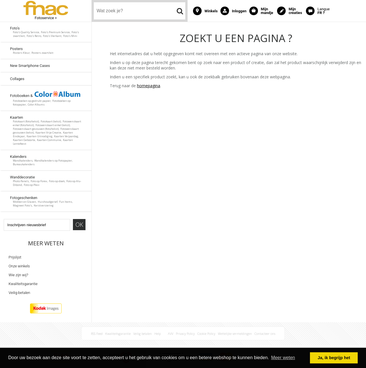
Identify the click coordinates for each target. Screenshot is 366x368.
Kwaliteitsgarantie (23, 284)
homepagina (148, 85)
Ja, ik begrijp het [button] (334, 357)
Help (157, 333)
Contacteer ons (264, 333)
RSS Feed (97, 333)
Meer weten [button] (283, 357)
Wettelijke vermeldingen (235, 333)
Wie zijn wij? (18, 275)
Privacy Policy (185, 333)
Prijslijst (15, 257)
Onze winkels (19, 266)
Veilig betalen (19, 293)
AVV (170, 333)
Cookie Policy (206, 333)
